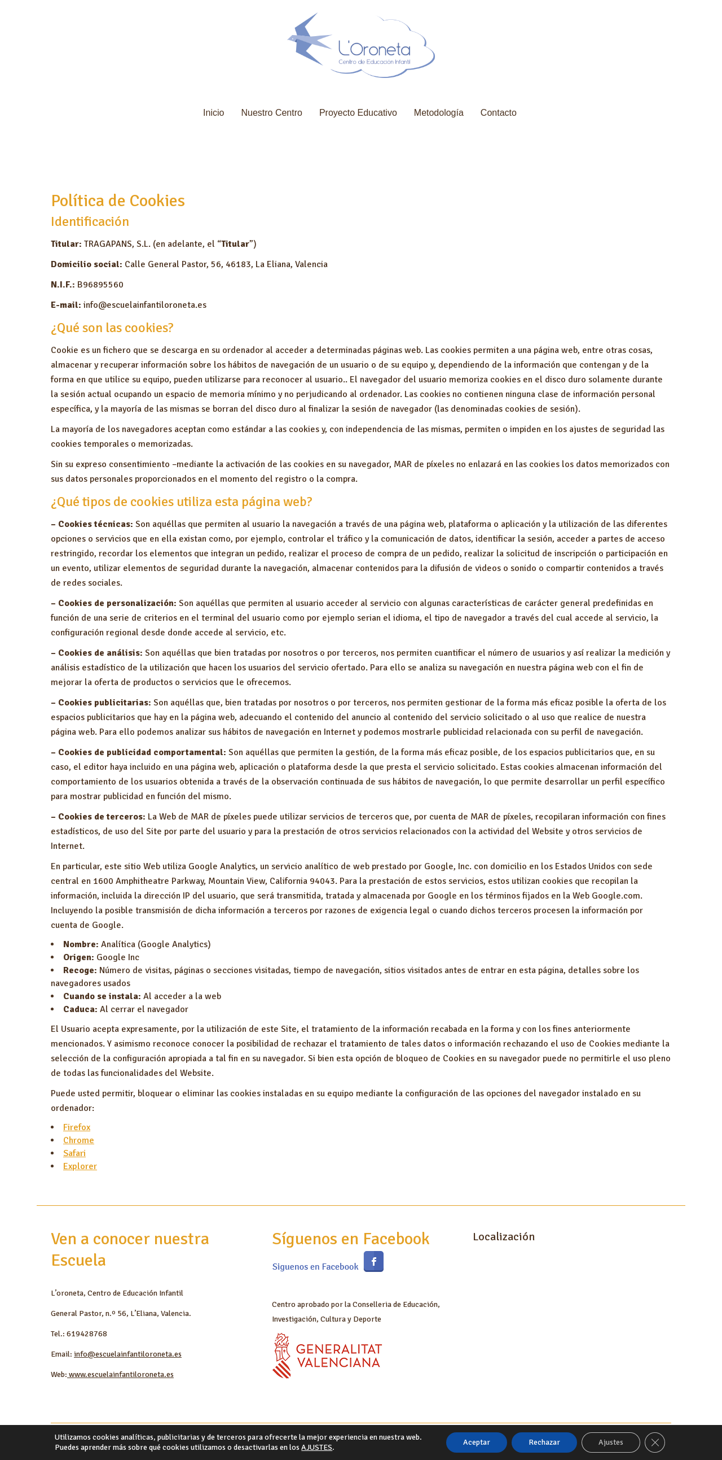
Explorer (80, 1166)
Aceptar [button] (476, 1442)
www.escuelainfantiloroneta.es (120, 1374)
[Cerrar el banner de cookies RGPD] (655, 1442)
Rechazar (544, 1442)
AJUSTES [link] (316, 1447)
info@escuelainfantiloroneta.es (128, 1354)
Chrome (78, 1140)
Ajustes (610, 1442)
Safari (74, 1153)
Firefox (76, 1127)
